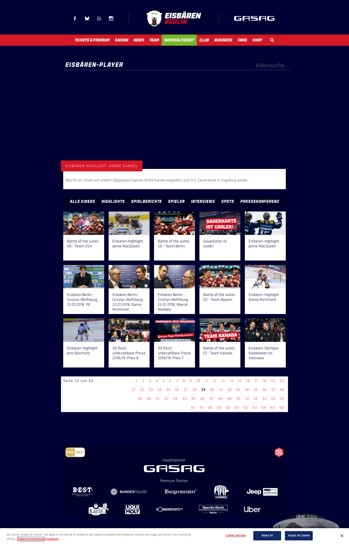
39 (140, 398)
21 (134, 389)
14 (231, 380)
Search (272, 40)
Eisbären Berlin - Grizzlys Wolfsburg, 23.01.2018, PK (82, 299)
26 (177, 389)
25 (168, 389)
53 (264, 398)
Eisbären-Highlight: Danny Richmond (264, 297)
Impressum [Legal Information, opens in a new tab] (52, 539)
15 (239, 380)
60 (228, 407)
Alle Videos (82, 201)
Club (204, 40)
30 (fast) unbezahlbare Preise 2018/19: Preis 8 (129, 353)
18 (264, 380)
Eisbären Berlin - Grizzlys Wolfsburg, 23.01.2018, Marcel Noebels (173, 302)
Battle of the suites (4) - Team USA (83, 243)
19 (273, 380)
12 (215, 380)
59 (219, 407)
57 (201, 407)
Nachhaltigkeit (179, 40)
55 (282, 398)
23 (151, 389)
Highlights (113, 201)
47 (211, 398)
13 (223, 380)
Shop (257, 40)
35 (256, 389)
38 (282, 389)
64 (264, 407)
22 (142, 389)
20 (282, 380)
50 (238, 398)
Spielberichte (146, 201)
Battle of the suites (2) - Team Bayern (219, 297)
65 (273, 407)
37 (273, 389)
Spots (227, 201)
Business (223, 40)
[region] (174, 536)
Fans (242, 40)
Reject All (267, 535)
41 (158, 398)
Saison (121, 40)
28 (194, 389)
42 (166, 398)
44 (184, 398)
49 (229, 398)
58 (210, 407)
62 (246, 407)
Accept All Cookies (299, 535)
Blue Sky (87, 18)
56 (193, 407)
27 (186, 389)
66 (282, 407)
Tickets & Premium (92, 40)
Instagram (111, 18)
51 (247, 398)
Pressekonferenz (259, 201)
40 (149, 398)
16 (248, 380)
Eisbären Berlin (173, 18)
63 (255, 407)
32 (229, 389)
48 (220, 398)
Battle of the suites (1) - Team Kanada (219, 350)
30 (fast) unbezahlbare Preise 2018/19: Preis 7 (174, 353)
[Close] (342, 536)
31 (221, 389)
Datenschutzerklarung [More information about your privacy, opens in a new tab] (31, 539)
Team (154, 40)
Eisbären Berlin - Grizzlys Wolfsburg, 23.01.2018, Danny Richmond (127, 302)
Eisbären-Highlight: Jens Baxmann (82, 350)
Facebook (75, 18)
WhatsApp (99, 18)
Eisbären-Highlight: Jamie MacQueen (128, 243)
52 (256, 398)
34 (247, 389)
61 (237, 407)
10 (199, 380)
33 (238, 389)
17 (256, 380)
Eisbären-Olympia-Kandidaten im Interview (264, 353)
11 (206, 380)
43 (175, 398)
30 (212, 389)
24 (160, 389)
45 (193, 398)
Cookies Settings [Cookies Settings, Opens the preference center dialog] (235, 535)
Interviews (203, 201)
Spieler (176, 201)
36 (264, 389)
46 (202, 398)
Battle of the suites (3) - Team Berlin (174, 243)
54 (273, 398)
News (139, 40)
